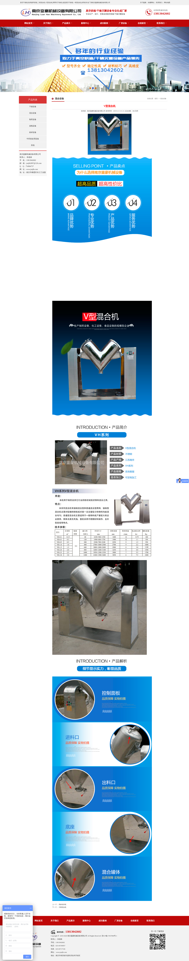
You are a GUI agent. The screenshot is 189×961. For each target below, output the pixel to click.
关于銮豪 (143, 2)
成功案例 (104, 23)
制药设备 (32, 119)
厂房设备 (123, 23)
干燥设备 (32, 107)
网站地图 (167, 2)
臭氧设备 (32, 126)
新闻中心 (85, 23)
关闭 (136, 111)
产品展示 (66, 23)
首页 (156, 98)
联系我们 (159, 2)
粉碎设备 (32, 132)
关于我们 (47, 23)
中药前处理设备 (33, 139)
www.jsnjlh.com (61, 952)
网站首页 (28, 23)
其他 (33, 145)
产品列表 (32, 99)
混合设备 (32, 113)
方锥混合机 (62, 907)
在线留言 (142, 23)
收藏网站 (151, 2)
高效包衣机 (62, 904)
